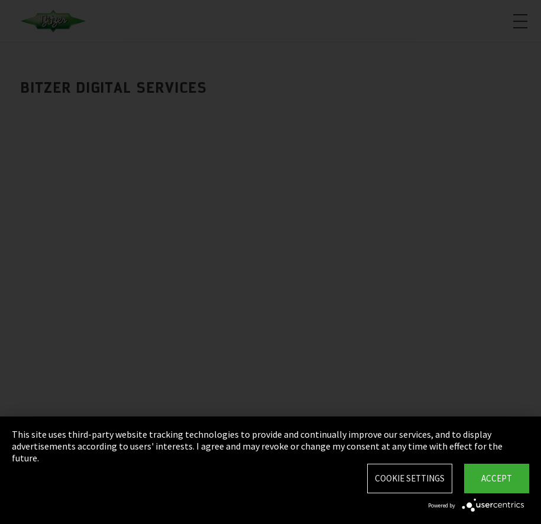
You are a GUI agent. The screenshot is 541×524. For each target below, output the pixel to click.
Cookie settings (410, 478)
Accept (496, 478)
